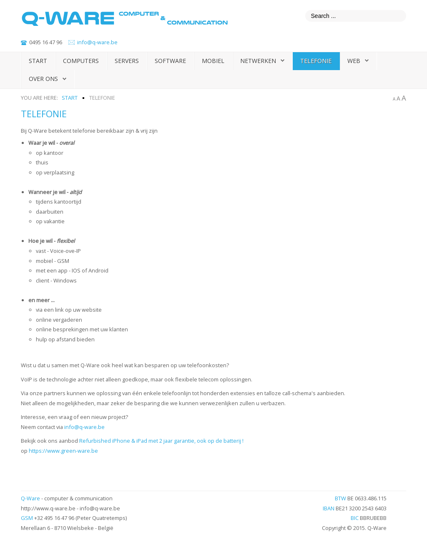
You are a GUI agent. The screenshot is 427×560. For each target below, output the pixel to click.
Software (170, 61)
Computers (81, 61)
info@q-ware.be (97, 42)
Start (38, 61)
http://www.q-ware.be (48, 508)
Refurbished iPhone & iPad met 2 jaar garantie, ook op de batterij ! (161, 440)
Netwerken (258, 61)
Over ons (43, 79)
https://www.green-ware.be (63, 450)
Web (353, 61)
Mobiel (213, 61)
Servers (127, 61)
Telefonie (316, 61)
